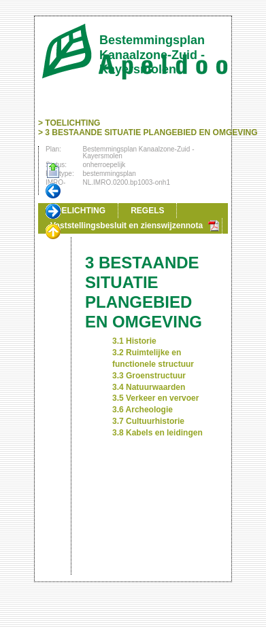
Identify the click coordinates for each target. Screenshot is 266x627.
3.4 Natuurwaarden (148, 387)
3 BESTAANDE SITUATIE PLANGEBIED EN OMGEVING (151, 132)
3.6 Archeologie (142, 409)
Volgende (53, 212)
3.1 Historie (134, 341)
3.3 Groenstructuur (149, 375)
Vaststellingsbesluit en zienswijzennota (126, 225)
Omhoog (53, 232)
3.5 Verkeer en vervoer (155, 398)
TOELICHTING (72, 123)
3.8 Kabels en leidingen (157, 432)
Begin (53, 171)
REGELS (147, 210)
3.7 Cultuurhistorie (148, 421)
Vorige (53, 191)
